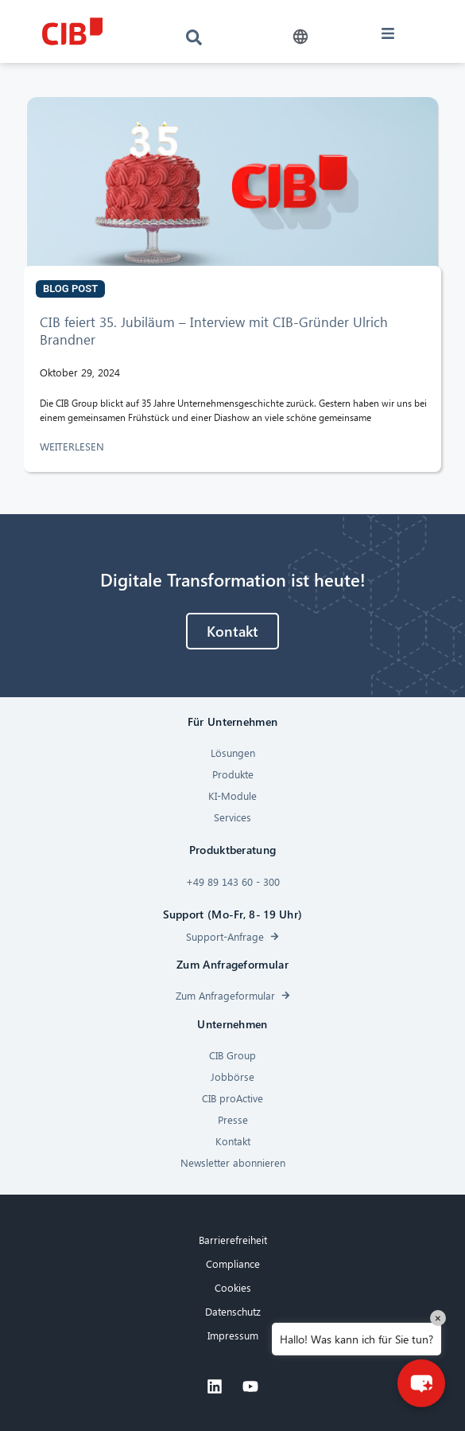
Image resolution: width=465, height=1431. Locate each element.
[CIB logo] (72, 31)
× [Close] (438, 1317)
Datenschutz (233, 1311)
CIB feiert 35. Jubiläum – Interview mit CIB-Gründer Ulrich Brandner (214, 331)
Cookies (233, 1287)
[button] (301, 37)
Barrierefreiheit (233, 1239)
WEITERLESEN (73, 446)
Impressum (232, 1335)
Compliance (233, 1263)
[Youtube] (250, 1386)
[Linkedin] (215, 1386)
